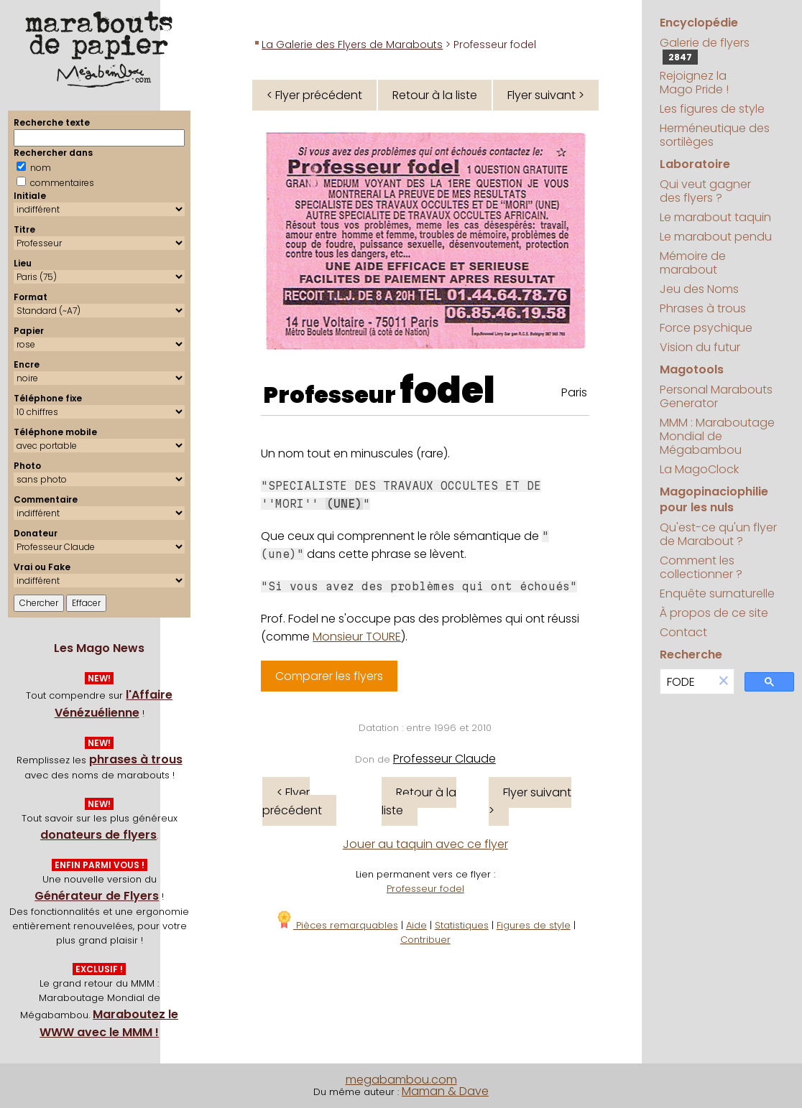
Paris (574, 392)
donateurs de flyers (98, 835)
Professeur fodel (425, 888)
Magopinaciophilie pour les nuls (714, 499)
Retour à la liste (434, 95)
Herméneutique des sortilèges (715, 135)
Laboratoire (695, 164)
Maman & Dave (445, 1091)
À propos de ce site (714, 613)
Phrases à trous (703, 308)
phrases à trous (136, 759)
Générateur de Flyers (96, 896)
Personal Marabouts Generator (716, 396)
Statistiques (462, 925)
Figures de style (534, 925)
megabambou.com (401, 1079)
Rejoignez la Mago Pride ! (694, 82)
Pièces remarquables (336, 925)
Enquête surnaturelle (717, 593)
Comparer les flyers (329, 676)
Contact (683, 632)
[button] (723, 681)
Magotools (692, 369)
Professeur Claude (444, 758)
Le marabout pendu (716, 236)
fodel (447, 391)
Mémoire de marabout (693, 263)
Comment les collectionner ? (701, 567)
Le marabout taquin (715, 217)
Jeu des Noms (699, 289)
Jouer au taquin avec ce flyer (425, 844)
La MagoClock (699, 469)
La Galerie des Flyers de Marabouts (352, 44)
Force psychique (706, 328)
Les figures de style (712, 109)
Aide (416, 925)
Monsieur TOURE (357, 636)
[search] (687, 682)
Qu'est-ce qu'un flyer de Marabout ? (718, 534)
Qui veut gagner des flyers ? (705, 191)
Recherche (691, 654)
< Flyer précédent (314, 95)
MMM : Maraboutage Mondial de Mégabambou (717, 436)
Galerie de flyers (705, 49)
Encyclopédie (699, 22)
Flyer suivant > (545, 95)
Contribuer (425, 939)
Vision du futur (700, 347)
